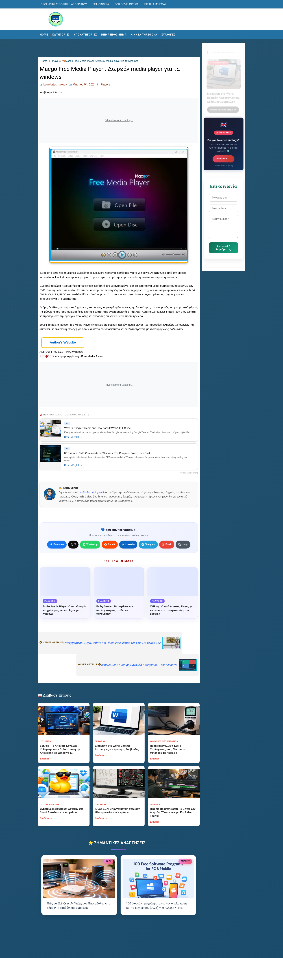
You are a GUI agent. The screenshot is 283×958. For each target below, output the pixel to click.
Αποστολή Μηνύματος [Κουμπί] (223, 248)
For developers (126, 4)
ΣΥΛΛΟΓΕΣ (168, 34)
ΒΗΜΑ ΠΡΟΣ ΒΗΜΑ (114, 34)
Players (105, 84)
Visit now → (223, 158)
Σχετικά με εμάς (155, 4)
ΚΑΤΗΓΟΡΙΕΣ (61, 34)
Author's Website (63, 342)
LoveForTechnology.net (90, 492)
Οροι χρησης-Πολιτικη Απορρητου (64, 4)
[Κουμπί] (62, 342)
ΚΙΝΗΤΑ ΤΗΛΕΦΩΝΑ (144, 34)
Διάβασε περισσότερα (223, 107)
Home (44, 34)
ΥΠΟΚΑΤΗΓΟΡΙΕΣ (85, 34)
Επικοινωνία (101, 4)
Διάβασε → (46, 758)
